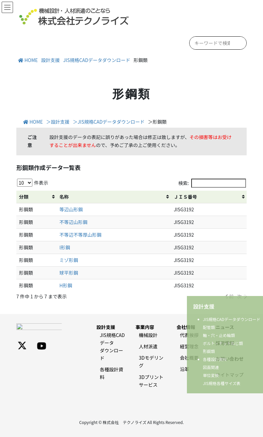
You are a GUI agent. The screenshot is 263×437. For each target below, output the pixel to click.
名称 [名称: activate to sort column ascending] (64, 196)
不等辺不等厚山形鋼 (80, 234)
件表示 (32, 183)
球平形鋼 (68, 272)
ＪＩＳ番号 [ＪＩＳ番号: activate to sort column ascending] (185, 196)
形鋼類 (209, 351)
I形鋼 (64, 247)
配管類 (209, 327)
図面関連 (211, 367)
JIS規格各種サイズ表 (222, 383)
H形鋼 (65, 285)
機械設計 (148, 335)
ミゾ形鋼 (68, 260)
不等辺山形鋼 (73, 222)
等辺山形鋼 (71, 209)
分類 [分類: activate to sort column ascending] (23, 196)
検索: (212, 183)
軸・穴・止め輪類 (219, 335)
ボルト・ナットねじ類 (223, 343)
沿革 (184, 369)
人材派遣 (148, 346)
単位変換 (211, 375)
